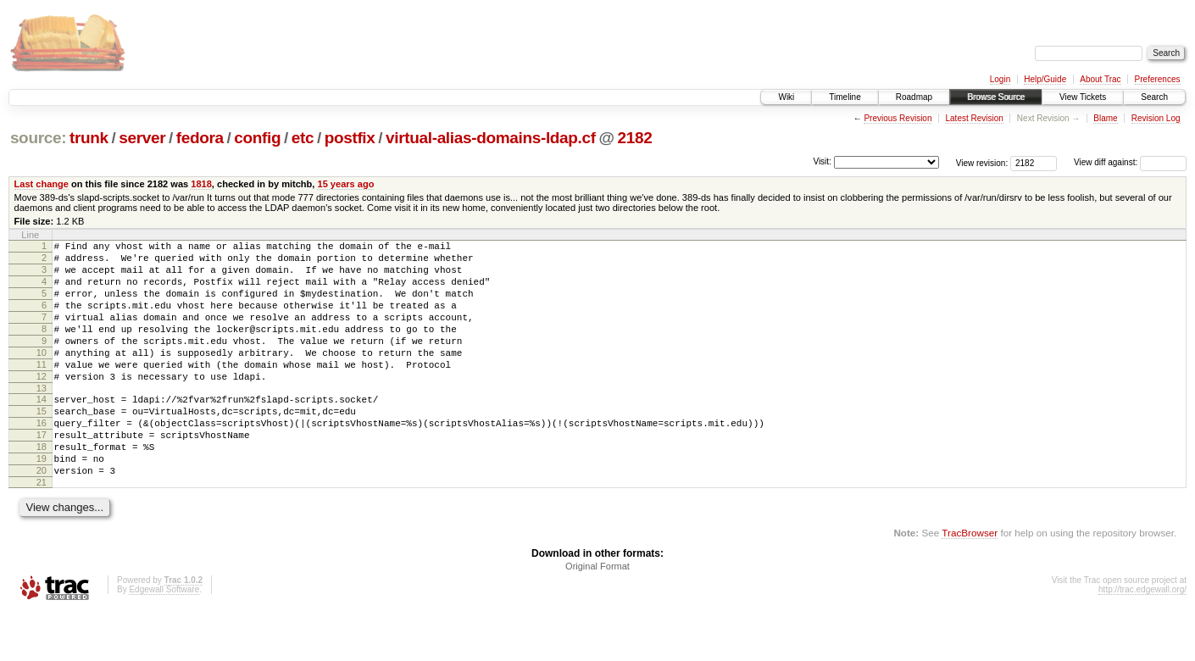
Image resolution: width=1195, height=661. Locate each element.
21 (41, 530)
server (142, 138)
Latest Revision (974, 118)
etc (303, 138)
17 (41, 473)
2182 (634, 138)
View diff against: (1130, 162)
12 (41, 404)
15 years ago (345, 184)
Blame (1105, 118)
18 (41, 487)
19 (41, 502)
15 (41, 444)
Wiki (786, 97)
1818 (201, 184)
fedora (200, 138)
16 (41, 458)
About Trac (1100, 79)
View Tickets (1082, 97)
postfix (350, 138)
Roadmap (914, 97)
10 (41, 375)
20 (41, 516)
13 (41, 419)
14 (41, 430)
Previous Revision (897, 118)
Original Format (597, 614)
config (257, 138)
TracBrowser (970, 580)
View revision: (982, 162)
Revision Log (1156, 118)
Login (1000, 79)
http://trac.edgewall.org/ (1142, 637)
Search (1154, 97)
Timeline (844, 97)
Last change (41, 184)
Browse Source (996, 97)
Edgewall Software (164, 637)
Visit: (822, 161)
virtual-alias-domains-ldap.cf (491, 138)
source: (38, 138)
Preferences (1158, 79)
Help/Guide (1045, 79)
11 (41, 390)
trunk (88, 138)
